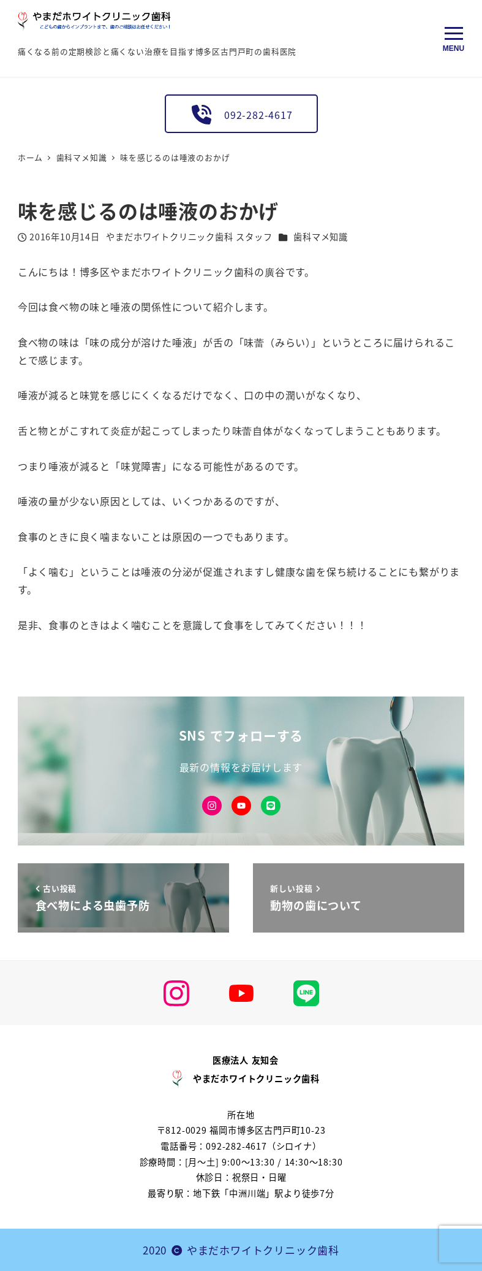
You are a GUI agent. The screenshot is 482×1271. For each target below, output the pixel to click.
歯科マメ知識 (320, 237)
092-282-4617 (240, 114)
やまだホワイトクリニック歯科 (263, 1250)
